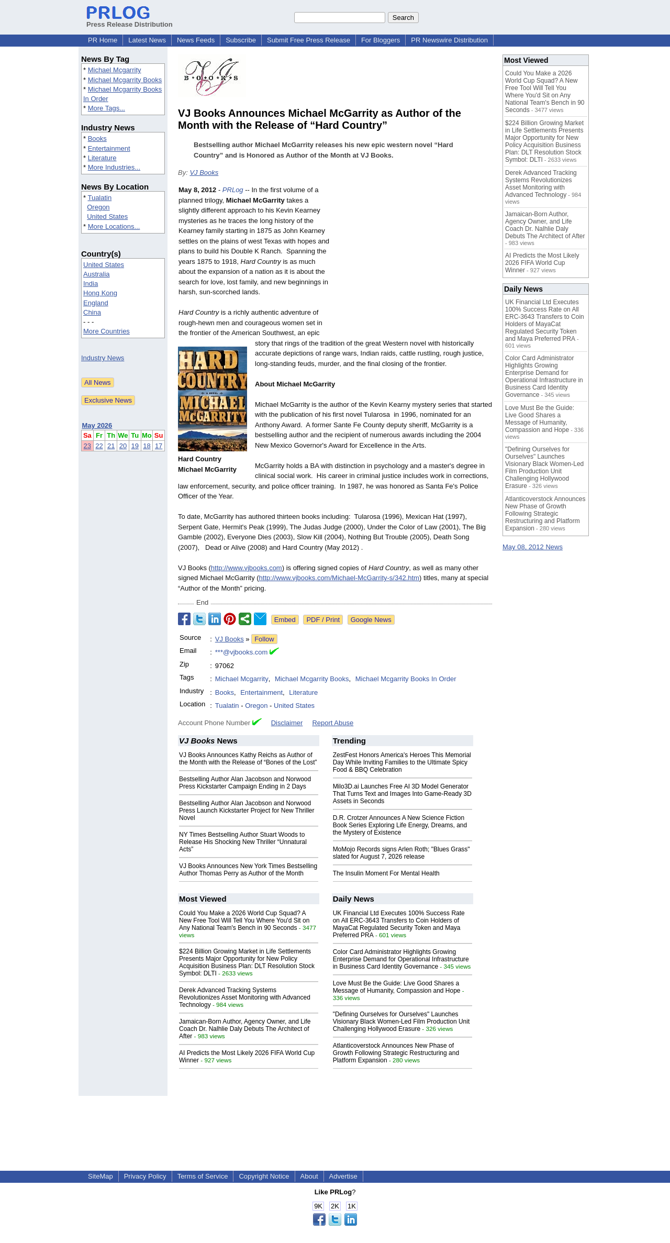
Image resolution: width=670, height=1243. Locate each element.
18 (146, 446)
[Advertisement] (413, 261)
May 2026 (97, 425)
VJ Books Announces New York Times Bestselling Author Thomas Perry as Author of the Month (248, 869)
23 (87, 446)
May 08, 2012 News (532, 547)
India (90, 283)
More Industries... (114, 167)
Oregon (98, 207)
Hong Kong (100, 293)
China (92, 312)
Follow (264, 639)
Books (97, 138)
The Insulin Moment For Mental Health (386, 873)
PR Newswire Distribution (449, 40)
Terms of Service (202, 1176)
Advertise (343, 1176)
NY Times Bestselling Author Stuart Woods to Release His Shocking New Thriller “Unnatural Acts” (243, 842)
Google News (371, 620)
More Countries (106, 331)
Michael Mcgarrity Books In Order (405, 679)
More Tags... (106, 108)
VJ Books (203, 172)
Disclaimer (287, 723)
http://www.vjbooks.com (246, 568)
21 (111, 446)
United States (107, 216)
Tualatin (99, 198)
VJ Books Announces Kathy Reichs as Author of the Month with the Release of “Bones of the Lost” (248, 758)
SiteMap (100, 1176)
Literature (102, 158)
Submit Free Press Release (308, 40)
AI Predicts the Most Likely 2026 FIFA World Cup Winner (542, 263)
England (95, 303)
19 (135, 446)
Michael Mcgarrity (114, 70)
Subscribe (241, 40)
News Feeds (196, 40)
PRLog (232, 190)
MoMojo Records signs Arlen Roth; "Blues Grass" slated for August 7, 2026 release (401, 853)
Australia (96, 274)
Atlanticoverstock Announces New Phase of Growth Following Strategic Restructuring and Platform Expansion (396, 1053)
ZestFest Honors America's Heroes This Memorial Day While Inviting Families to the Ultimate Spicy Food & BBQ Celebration (402, 762)
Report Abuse (332, 723)
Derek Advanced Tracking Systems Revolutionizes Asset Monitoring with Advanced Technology (244, 997)
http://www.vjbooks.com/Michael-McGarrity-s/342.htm (339, 578)
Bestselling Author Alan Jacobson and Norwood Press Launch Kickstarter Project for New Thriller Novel (247, 811)
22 (99, 446)
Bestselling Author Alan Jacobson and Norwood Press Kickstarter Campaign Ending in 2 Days (245, 782)
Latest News (147, 40)
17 (158, 446)
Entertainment (109, 148)
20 (123, 446)
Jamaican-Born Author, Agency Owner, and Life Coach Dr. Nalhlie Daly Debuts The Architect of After (244, 1029)
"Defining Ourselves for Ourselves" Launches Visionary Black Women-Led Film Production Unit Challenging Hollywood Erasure (401, 1022)
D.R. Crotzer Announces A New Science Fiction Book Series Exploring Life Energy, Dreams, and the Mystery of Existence (400, 825)
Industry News (102, 358)
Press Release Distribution (129, 20)
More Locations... (114, 226)
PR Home (102, 40)
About (309, 1176)
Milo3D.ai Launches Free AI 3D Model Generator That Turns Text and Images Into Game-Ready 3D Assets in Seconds (402, 794)
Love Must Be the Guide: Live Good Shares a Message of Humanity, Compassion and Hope (397, 987)
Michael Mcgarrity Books (125, 80)
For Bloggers (380, 40)
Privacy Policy (145, 1176)
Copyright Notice (264, 1176)
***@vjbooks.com (241, 652)
